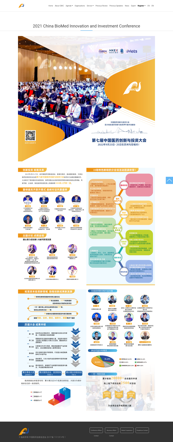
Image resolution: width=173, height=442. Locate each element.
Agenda (68, 6)
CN (148, 6)
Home (51, 6)
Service (89, 6)
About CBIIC (59, 6)
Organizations (80, 6)
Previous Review (102, 6)
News (127, 6)
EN (153, 6)
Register (141, 6)
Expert (133, 6)
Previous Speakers (116, 6)
